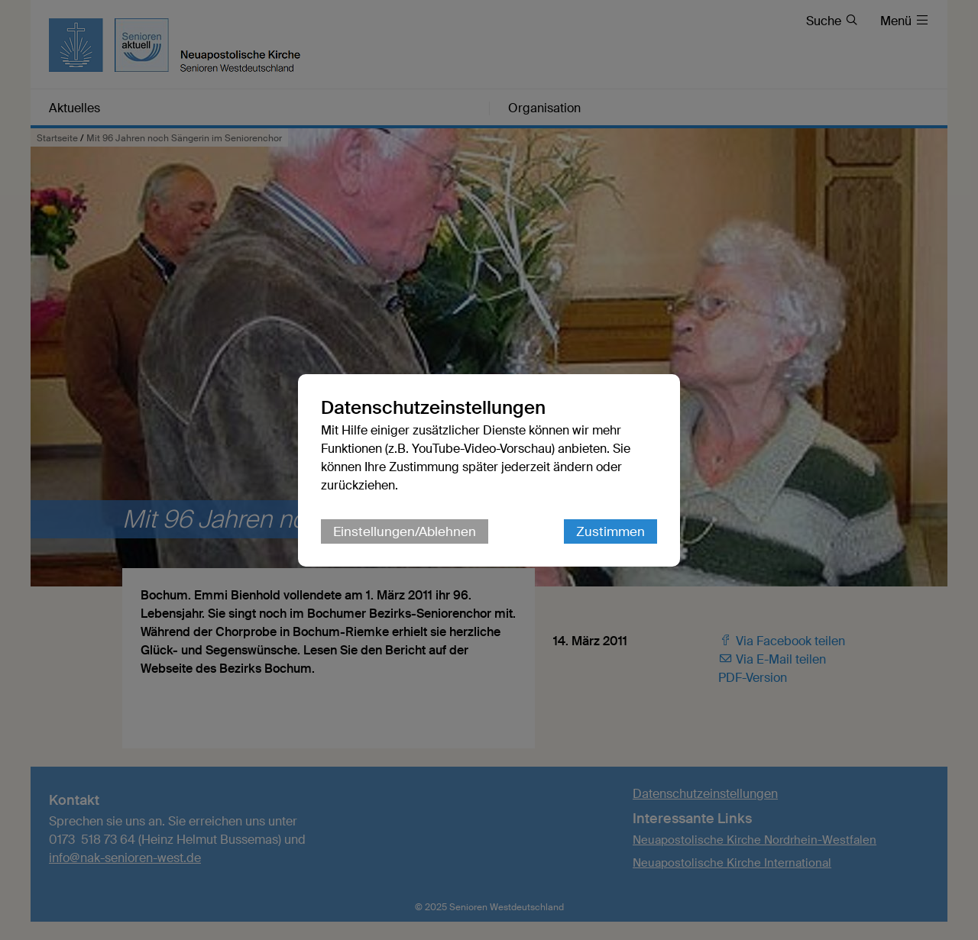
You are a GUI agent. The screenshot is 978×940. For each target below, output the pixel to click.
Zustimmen (610, 531)
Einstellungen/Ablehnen (404, 531)
